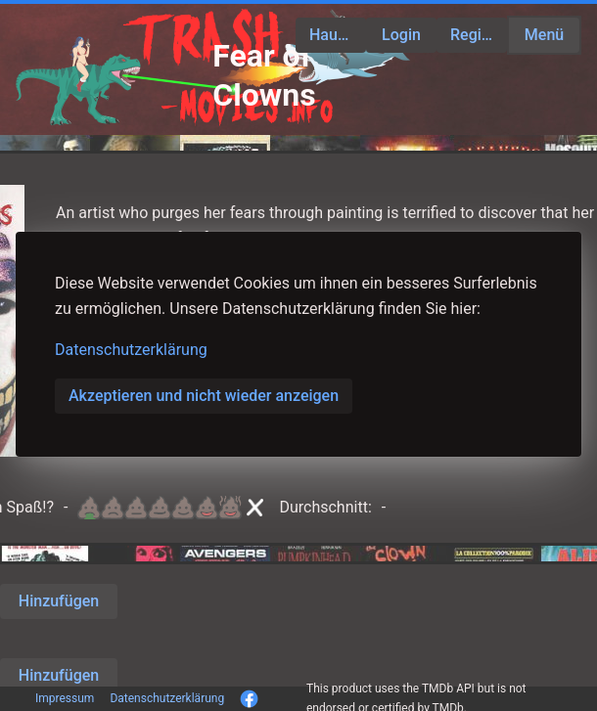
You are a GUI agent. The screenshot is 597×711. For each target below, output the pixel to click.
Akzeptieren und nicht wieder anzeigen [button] (204, 395)
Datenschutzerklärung (131, 349)
